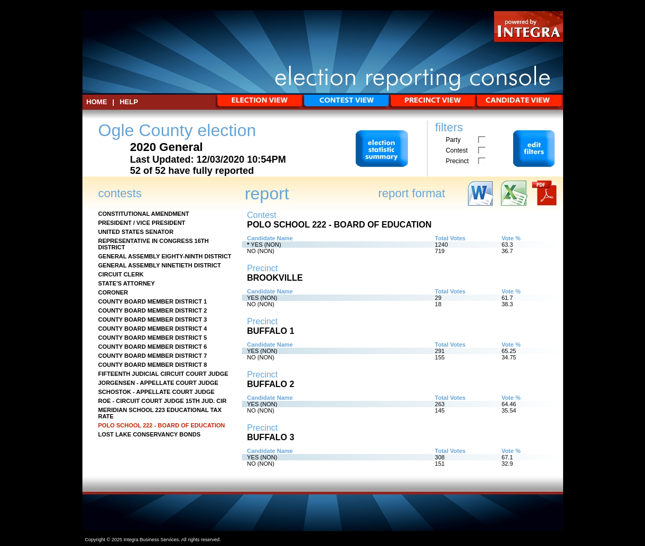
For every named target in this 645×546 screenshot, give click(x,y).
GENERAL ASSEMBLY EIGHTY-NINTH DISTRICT (165, 256)
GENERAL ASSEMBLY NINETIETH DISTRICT (159, 265)
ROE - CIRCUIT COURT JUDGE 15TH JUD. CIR (162, 401)
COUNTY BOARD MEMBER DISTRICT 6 (152, 346)
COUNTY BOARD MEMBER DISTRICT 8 (152, 365)
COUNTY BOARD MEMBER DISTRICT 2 (152, 310)
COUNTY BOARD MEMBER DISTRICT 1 (152, 301)
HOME (96, 102)
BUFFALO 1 (271, 330)
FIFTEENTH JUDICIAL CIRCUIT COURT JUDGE (163, 374)
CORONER (113, 292)
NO (251, 251)
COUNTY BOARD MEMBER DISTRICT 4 (152, 328)
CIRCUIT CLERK (121, 274)
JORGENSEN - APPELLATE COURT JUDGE (158, 383)
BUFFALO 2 (271, 384)
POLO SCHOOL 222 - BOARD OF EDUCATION (161, 425)
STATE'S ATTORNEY (126, 283)
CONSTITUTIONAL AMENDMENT (143, 214)
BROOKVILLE (275, 277)
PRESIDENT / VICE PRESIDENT (142, 223)
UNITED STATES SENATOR (136, 232)
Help (129, 102)
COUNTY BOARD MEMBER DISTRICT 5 (152, 337)
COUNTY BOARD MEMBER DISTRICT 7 (152, 355)
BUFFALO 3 (271, 437)
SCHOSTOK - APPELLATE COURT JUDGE (156, 392)
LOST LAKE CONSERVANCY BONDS (149, 434)
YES (257, 244)
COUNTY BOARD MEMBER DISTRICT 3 (152, 319)
